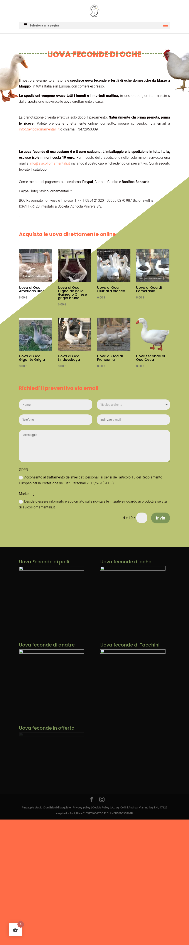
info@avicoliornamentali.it (39, 129)
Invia (160, 518)
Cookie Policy (100, 809)
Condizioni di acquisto (57, 809)
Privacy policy (81, 809)
